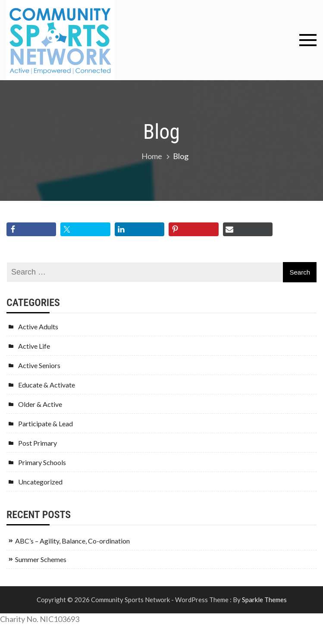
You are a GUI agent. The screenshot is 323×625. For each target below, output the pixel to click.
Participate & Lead (45, 423)
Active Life (34, 346)
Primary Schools (42, 462)
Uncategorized (40, 482)
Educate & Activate (46, 385)
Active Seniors (39, 365)
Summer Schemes (40, 559)
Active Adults (38, 326)
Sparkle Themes (264, 599)
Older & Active (40, 404)
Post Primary (37, 443)
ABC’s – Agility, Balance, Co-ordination (72, 541)
